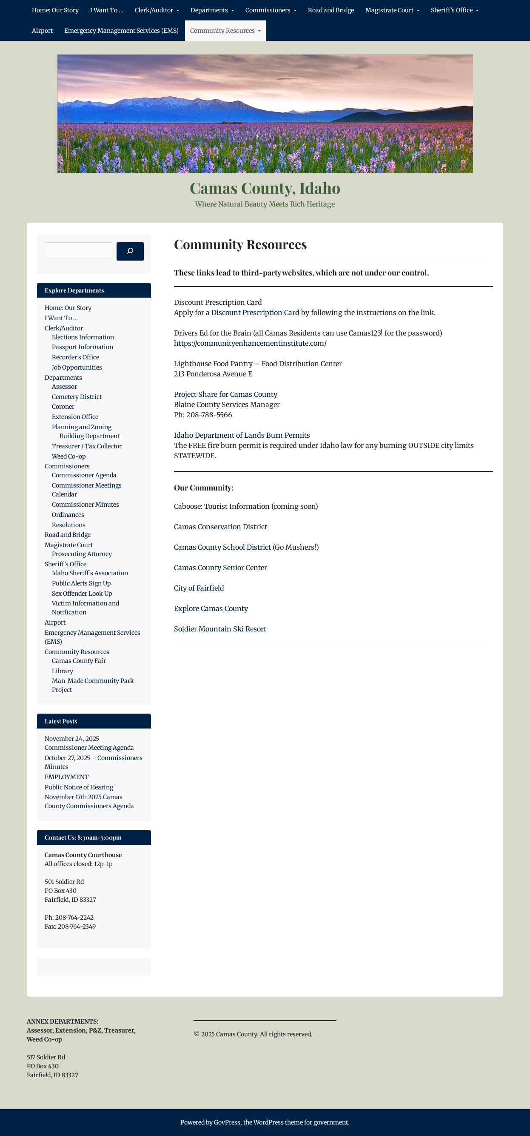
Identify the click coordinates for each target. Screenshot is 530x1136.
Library (62, 671)
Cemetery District (77, 397)
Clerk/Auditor (154, 10)
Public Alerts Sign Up (81, 583)
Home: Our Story (55, 10)
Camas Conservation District (220, 526)
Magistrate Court (389, 10)
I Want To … (106, 10)
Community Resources (222, 30)
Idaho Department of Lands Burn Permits (242, 435)
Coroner (63, 406)
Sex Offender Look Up (82, 593)
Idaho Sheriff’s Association (90, 573)
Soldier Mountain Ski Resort (220, 629)
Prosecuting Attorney (82, 554)
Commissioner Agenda (84, 475)
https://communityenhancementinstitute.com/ (250, 343)
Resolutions (68, 525)
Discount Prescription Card (255, 312)
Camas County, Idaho (265, 187)
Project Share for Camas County (225, 394)
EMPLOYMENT (67, 777)
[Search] (130, 251)
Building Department (90, 436)
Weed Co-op (69, 456)
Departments (209, 10)
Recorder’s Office (75, 357)
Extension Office (75, 417)
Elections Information (83, 337)
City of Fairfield (199, 588)
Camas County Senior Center (220, 567)
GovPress (227, 1122)
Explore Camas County (211, 608)
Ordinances (68, 515)
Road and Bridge (331, 10)
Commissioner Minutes (85, 504)
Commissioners (268, 10)
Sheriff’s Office (452, 10)
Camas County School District (222, 547)
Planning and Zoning (81, 427)
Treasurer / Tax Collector (87, 446)
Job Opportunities (77, 367)
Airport (42, 30)
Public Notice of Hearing (79, 787)
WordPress (269, 1122)
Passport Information (82, 347)
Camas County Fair (79, 661)
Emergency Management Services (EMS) (121, 30)
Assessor (64, 386)
